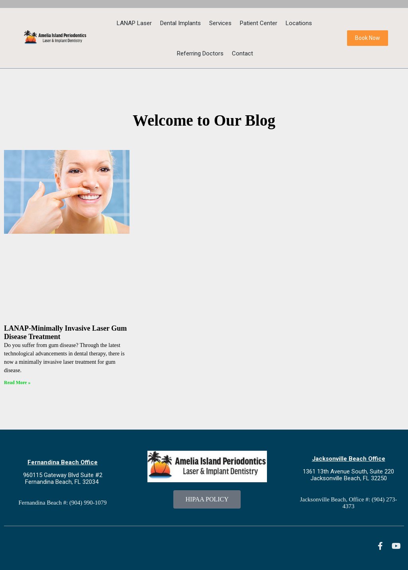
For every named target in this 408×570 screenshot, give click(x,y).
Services (220, 23)
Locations (299, 23)
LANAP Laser (134, 23)
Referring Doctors (200, 53)
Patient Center (258, 23)
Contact (242, 53)
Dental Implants (180, 23)
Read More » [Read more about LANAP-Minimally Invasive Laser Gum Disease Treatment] (17, 382)
